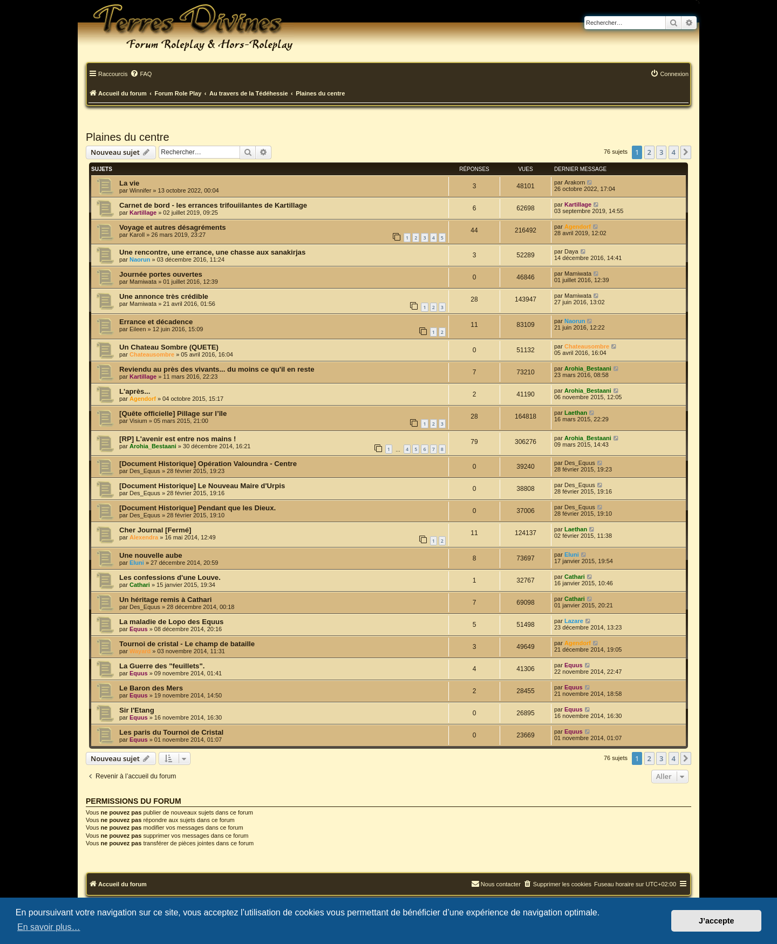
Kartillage (143, 212)
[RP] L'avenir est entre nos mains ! (177, 439)
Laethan (575, 412)
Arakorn (574, 182)
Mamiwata (143, 281)
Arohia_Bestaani (587, 368)
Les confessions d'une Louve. (170, 577)
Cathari (140, 585)
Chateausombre (152, 354)
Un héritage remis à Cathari (165, 600)
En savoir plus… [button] (48, 927)
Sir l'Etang (136, 710)
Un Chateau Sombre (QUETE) (169, 347)
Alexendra (144, 537)
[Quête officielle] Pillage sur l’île (173, 413)
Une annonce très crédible (163, 296)
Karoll (137, 234)
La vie (129, 183)
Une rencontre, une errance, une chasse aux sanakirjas (212, 252)
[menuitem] (141, 74)
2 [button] (649, 152)
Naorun (140, 259)
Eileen (138, 329)
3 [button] (661, 152)
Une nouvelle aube (150, 555)
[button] (685, 152)
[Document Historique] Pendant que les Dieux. (197, 508)
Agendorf (577, 226)
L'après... (134, 391)
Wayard (140, 651)
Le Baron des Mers (151, 688)
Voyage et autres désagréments (172, 227)
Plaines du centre (127, 137)
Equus (139, 629)
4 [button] (674, 152)
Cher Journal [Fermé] (155, 530)
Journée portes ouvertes (160, 274)
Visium (138, 421)
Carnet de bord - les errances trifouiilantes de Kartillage (213, 205)
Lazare (573, 621)
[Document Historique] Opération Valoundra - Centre (208, 464)
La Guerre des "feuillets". (162, 666)
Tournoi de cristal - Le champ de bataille (187, 644)
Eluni (137, 562)
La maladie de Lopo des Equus (171, 622)
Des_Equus (145, 471)
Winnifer (140, 190)
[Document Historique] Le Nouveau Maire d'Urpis (202, 486)
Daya (571, 251)
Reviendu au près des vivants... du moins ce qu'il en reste (217, 369)
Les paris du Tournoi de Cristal (171, 732)
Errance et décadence (156, 322)
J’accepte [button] (716, 920)
